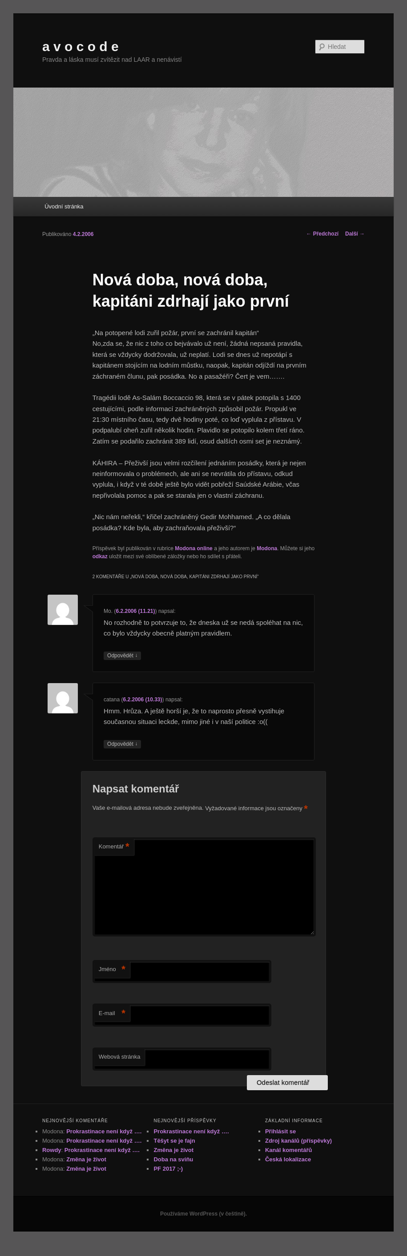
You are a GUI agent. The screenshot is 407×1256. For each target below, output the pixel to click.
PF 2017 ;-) (168, 1168)
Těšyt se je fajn (174, 1140)
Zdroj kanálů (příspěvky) (298, 1140)
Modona (267, 548)
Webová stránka (120, 1056)
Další (355, 234)
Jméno (112, 969)
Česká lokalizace (288, 1159)
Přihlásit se (280, 1131)
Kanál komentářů (288, 1150)
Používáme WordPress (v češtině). (203, 1214)
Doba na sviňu (173, 1159)
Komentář (114, 846)
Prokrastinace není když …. (103, 1131)
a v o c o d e (80, 46)
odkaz (100, 556)
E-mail (112, 1013)
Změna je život (86, 1159)
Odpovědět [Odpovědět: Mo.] (122, 656)
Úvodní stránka (63, 206)
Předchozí (322, 234)
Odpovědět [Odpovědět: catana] (122, 744)
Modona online (194, 548)
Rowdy (51, 1150)
